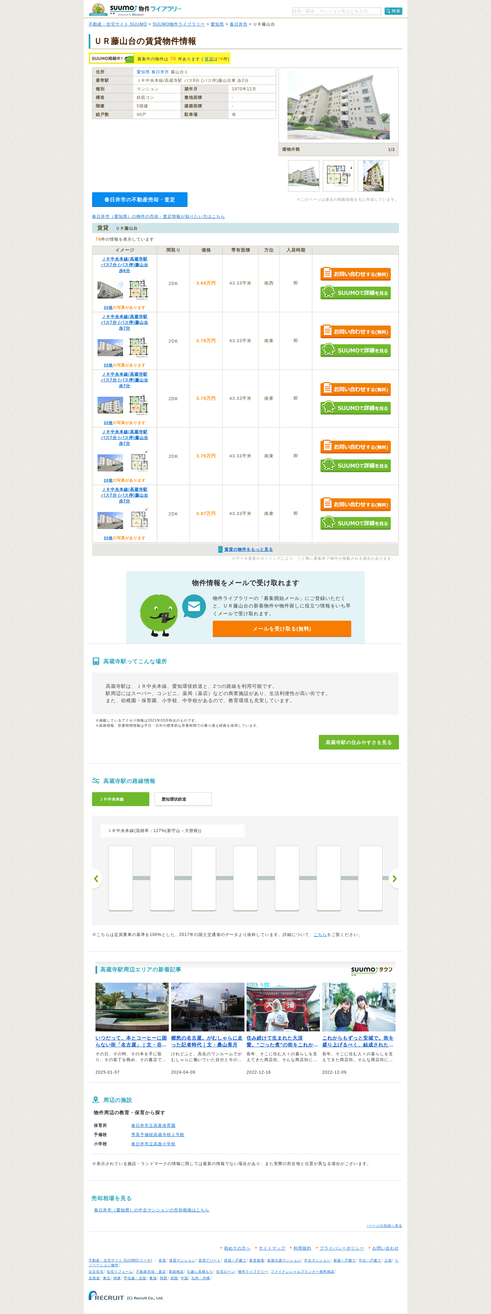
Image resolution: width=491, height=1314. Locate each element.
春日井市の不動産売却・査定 (139, 199)
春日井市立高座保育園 (153, 1125)
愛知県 (217, 24)
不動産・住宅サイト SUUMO (118, 24)
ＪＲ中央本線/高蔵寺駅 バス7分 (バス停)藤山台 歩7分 (124, 322)
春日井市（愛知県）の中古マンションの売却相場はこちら (151, 1210)
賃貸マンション (182, 1260)
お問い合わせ (385, 1248)
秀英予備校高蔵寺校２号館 (157, 1134)
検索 (396, 11)
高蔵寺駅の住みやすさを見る (359, 742)
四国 (174, 1278)
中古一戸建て (370, 1260)
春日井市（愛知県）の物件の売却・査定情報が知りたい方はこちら (158, 216)
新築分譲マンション (284, 1260)
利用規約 (302, 1248)
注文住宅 (96, 1271)
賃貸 (209, 59)
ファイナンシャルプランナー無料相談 (302, 1271)
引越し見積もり (200, 1271)
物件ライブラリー (253, 1271)
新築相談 (176, 1271)
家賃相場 (256, 1260)
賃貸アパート (209, 1260)
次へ (394, 878)
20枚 (108, 307)
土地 (388, 1260)
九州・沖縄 (200, 1278)
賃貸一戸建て (235, 1260)
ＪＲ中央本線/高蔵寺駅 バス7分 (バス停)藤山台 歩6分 (124, 265)
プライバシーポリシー (342, 1248)
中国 (184, 1278)
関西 (163, 1278)
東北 (106, 1278)
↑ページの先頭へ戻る (384, 1225)
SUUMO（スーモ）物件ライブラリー (135, 9)
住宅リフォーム (120, 1271)
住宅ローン (225, 1271)
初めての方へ (237, 1248)
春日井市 (239, 24)
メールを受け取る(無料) (282, 629)
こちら (320, 934)
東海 (153, 1278)
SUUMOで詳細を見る (355, 292)
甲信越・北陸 (135, 1278)
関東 (117, 1278)
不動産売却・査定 (151, 1271)
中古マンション (317, 1260)
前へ (97, 878)
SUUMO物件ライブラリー (179, 24)
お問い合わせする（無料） (355, 274)
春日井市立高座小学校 (153, 1144)
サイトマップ (272, 1248)
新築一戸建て (344, 1260)
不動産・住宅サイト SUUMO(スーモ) (120, 1260)
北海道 (94, 1278)
